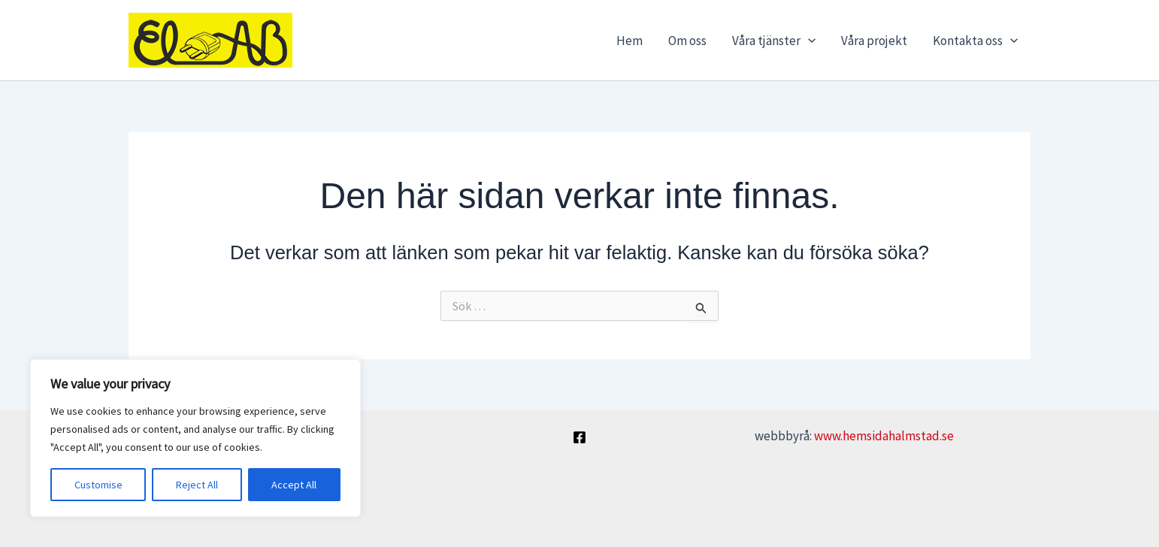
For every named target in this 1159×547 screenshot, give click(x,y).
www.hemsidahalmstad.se (884, 436)
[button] (808, 41)
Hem (629, 40)
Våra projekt (874, 40)
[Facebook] (579, 437)
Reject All (197, 484)
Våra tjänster (774, 41)
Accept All (293, 484)
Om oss (687, 40)
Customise (98, 484)
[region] (195, 438)
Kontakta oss (975, 41)
